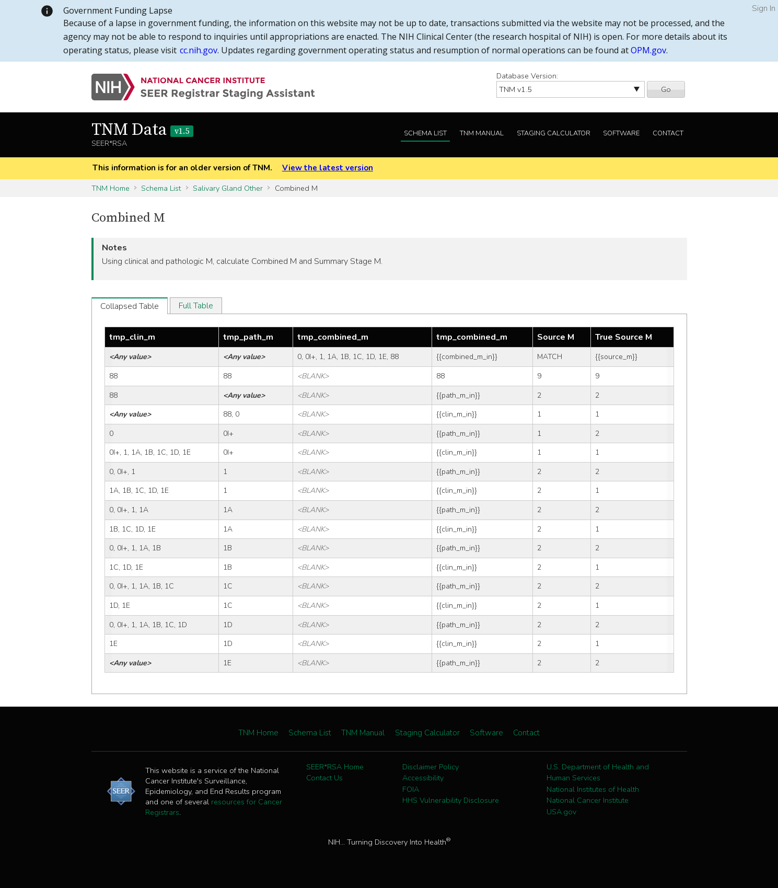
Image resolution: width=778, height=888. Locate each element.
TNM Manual (482, 133)
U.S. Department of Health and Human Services (598, 772)
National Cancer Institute (588, 800)
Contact (668, 133)
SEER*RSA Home (335, 767)
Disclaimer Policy (430, 767)
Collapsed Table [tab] (129, 306)
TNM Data (142, 130)
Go (666, 89)
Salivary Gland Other (228, 188)
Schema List (425, 133)
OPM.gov (648, 50)
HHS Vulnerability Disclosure (450, 800)
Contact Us (324, 777)
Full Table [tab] (196, 306)
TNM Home (110, 188)
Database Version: (527, 76)
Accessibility (423, 777)
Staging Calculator (553, 133)
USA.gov (561, 811)
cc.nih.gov (198, 50)
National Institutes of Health (593, 789)
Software (621, 133)
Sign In (763, 8)
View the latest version (327, 168)
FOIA (410, 789)
